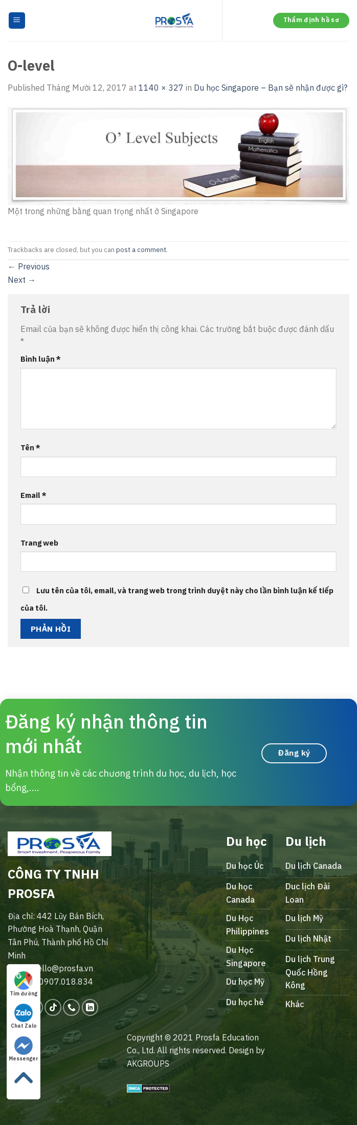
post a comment (141, 249)
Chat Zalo (24, 1016)
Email (33, 495)
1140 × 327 (161, 87)
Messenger (23, 1049)
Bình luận (40, 359)
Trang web (39, 543)
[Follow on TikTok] (52, 1007)
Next (22, 280)
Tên (30, 447)
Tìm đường (23, 984)
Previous (29, 266)
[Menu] (17, 20)
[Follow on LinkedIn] (90, 1007)
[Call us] (71, 1007)
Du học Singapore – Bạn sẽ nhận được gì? (270, 87)
